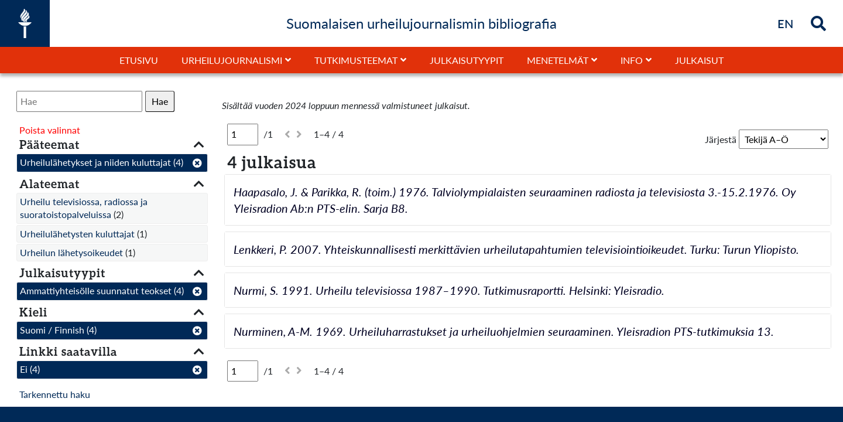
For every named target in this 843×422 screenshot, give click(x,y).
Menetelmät (557, 60)
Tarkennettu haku (54, 394)
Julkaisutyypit (466, 60)
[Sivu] (242, 134)
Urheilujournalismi (231, 60)
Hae (160, 101)
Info (632, 60)
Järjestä (720, 139)
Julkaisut (699, 60)
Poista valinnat (49, 129)
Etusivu (138, 60)
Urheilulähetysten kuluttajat (77, 233)
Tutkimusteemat (355, 60)
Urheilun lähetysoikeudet (71, 252)
